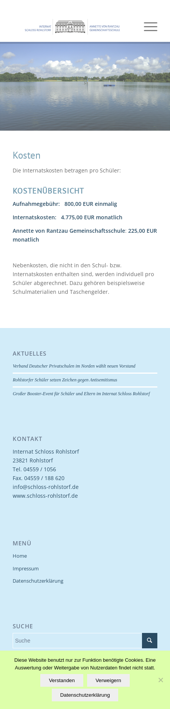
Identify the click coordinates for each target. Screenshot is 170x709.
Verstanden (61, 680)
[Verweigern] (160, 680)
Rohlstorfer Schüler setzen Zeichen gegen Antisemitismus (65, 380)
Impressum (26, 568)
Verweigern (108, 680)
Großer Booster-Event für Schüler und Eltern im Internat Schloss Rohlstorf (81, 393)
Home (20, 555)
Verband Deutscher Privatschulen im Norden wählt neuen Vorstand (74, 366)
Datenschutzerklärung (38, 580)
